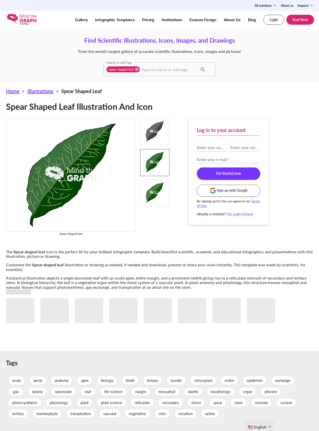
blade (130, 380)
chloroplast (203, 380)
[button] (123, 69)
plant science (111, 402)
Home (12, 91)
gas (16, 391)
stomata (261, 402)
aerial (37, 380)
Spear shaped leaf (81, 91)
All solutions (265, 5)
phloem (271, 391)
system (286, 402)
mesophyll (167, 391)
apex (84, 380)
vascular (109, 413)
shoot (196, 402)
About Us (232, 19)
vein (162, 413)
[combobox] (169, 69)
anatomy (62, 380)
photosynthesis (24, 402)
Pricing (148, 19)
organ (247, 391)
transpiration (80, 413)
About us (287, 5)
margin (140, 391)
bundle (176, 380)
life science (113, 391)
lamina (37, 391)
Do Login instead (240, 214)
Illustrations (40, 91)
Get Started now (228, 173)
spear (217, 402)
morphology (221, 391)
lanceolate (63, 391)
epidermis (255, 380)
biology (107, 380)
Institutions (172, 19)
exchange (282, 380)
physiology (59, 402)
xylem (210, 413)
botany (152, 380)
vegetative (137, 413)
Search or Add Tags (119, 62)
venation (185, 413)
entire (229, 380)
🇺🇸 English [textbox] (257, 427)
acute (16, 380)
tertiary (18, 413)
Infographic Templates (115, 19)
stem (238, 402)
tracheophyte (47, 413)
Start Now (300, 20)
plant (84, 402)
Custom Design (202, 19)
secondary (170, 402)
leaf (88, 391)
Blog (252, 19)
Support (306, 5)
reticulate (142, 402)
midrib (193, 391)
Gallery (81, 19)
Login (274, 19)
